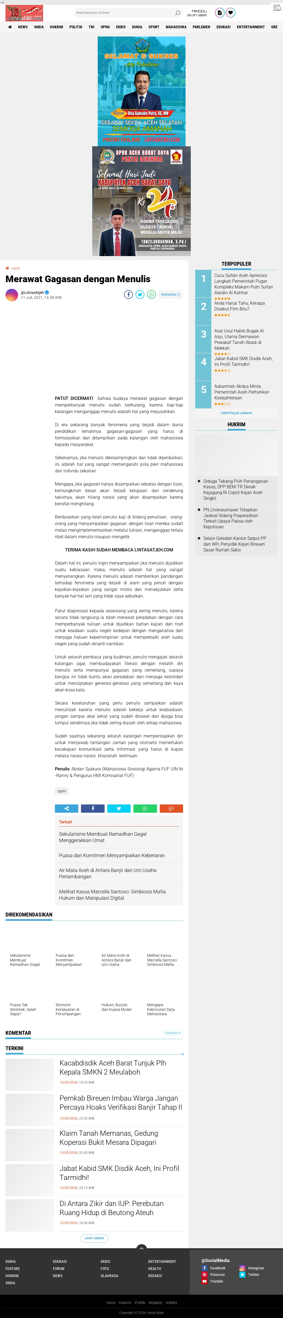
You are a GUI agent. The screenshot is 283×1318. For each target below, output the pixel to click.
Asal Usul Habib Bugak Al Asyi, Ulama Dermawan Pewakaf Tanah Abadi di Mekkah (239, 339)
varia (39, 27)
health (154, 1268)
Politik (140, 1302)
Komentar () (170, 294)
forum (59, 1268)
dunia (137, 27)
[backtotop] (141, 1249)
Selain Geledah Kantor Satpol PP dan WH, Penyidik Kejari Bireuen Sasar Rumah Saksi (234, 544)
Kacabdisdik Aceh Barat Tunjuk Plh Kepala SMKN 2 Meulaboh (113, 1067)
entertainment (251, 27)
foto (105, 1268)
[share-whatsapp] (151, 294)
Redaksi (155, 1302)
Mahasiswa (176, 27)
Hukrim (125, 1302)
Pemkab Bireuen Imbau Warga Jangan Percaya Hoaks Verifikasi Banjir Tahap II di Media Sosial (121, 1107)
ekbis (121, 27)
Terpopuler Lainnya (236, 413)
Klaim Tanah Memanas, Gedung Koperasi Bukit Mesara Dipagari (109, 1138)
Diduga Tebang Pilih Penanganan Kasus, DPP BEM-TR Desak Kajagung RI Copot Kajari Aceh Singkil (235, 490)
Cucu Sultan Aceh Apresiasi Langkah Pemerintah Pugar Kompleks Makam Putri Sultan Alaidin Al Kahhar (243, 284)
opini (105, 27)
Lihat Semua (94, 1238)
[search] (128, 13)
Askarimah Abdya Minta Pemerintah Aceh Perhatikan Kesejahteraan (241, 392)
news (23, 27)
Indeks (171, 1302)
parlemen (201, 27)
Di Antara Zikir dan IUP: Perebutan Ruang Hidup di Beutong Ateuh (112, 1208)
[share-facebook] (128, 294)
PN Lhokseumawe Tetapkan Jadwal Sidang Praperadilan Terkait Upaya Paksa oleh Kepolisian (230, 518)
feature (12, 1268)
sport (153, 27)
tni (91, 27)
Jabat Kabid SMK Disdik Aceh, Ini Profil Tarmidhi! (119, 1173)
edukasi (224, 27)
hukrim (56, 27)
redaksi (155, 1276)
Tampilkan (172, 1033)
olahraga (109, 1276)
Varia (110, 1302)
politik (75, 27)
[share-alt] (66, 808)
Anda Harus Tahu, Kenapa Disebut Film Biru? (239, 306)
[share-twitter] (140, 294)
